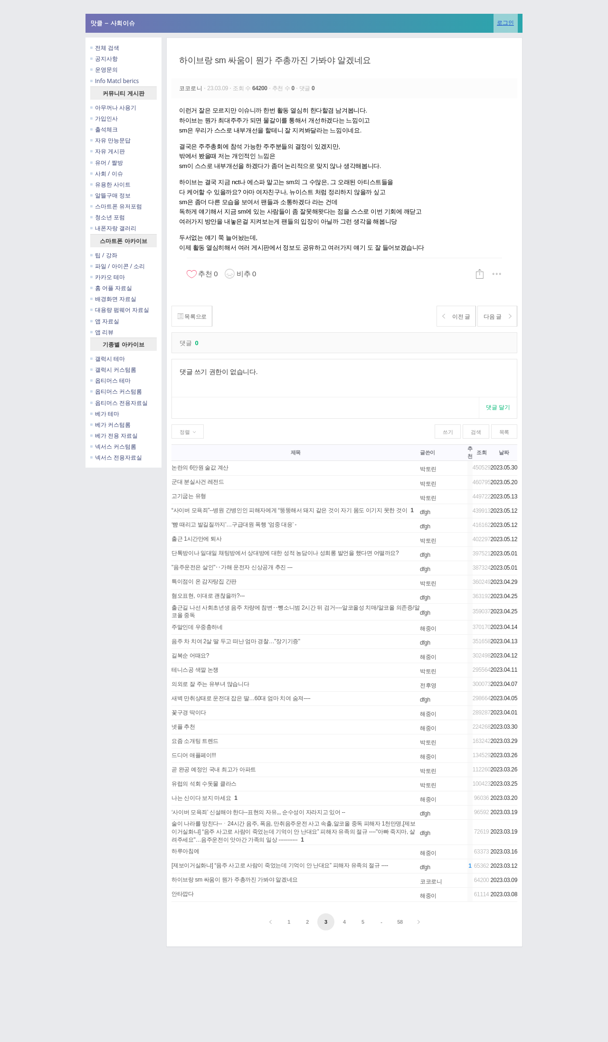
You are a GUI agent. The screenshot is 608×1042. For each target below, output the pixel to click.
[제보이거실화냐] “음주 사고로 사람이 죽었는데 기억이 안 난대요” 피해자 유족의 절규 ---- (279, 865)
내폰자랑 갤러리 (113, 228)
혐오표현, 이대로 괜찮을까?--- (208, 595)
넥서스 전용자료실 (116, 457)
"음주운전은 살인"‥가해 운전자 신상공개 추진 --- (232, 567)
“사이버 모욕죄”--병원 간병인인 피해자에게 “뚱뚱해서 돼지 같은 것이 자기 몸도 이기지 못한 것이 (289, 510)
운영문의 (104, 70)
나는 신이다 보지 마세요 (201, 798)
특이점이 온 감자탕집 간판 (204, 581)
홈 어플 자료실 (111, 288)
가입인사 (104, 118)
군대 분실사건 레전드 (197, 482)
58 (400, 922)
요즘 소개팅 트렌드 (194, 741)
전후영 (428, 685)
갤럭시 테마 (107, 359)
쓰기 (448, 432)
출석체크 (104, 129)
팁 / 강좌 (103, 255)
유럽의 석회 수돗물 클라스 (204, 783)
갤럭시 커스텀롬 (113, 370)
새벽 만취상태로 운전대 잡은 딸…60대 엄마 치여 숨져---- (240, 698)
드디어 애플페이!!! (193, 755)
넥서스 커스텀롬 (113, 446)
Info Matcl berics (114, 81)
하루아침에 (185, 851)
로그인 (505, 23)
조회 (481, 452)
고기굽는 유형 (188, 496)
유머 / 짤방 (106, 163)
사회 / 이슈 (106, 173)
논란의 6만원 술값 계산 (199, 467)
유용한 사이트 (110, 184)
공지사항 (104, 59)
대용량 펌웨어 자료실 (119, 310)
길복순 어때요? (190, 655)
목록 (504, 432)
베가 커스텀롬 (110, 425)
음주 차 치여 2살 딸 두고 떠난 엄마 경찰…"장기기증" (235, 641)
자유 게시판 (107, 151)
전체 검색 (104, 48)
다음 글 (495, 316)
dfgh (425, 512)
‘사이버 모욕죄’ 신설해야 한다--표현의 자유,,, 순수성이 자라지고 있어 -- (258, 812)
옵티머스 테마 (110, 380)
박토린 (428, 469)
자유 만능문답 (110, 140)
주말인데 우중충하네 (197, 627)
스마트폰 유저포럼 (116, 206)
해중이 (428, 628)
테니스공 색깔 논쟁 (194, 670)
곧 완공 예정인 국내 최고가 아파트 (213, 769)
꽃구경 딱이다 (188, 712)
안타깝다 (182, 894)
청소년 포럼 (107, 217)
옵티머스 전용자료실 (119, 403)
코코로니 (191, 88)
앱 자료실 (104, 321)
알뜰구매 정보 (110, 195)
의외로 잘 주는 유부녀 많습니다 (210, 684)
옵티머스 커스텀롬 (116, 391)
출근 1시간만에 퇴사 (196, 538)
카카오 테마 (107, 277)
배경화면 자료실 (113, 299)
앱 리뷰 (102, 332)
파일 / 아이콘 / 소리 (117, 266)
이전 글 (450, 316)
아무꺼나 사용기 (113, 107)
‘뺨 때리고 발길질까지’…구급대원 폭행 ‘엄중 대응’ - (233, 524)
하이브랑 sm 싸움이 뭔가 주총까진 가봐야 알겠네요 (275, 60)
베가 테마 (104, 414)
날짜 (504, 452)
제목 (296, 452)
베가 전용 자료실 (114, 436)
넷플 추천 (183, 726)
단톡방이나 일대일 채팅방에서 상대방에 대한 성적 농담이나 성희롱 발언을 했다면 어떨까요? (285, 553)
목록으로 (194, 316)
